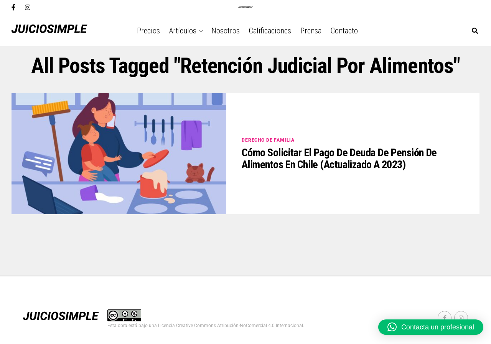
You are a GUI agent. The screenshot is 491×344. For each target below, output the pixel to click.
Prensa (310, 30)
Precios (148, 30)
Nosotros (225, 30)
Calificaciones (270, 30)
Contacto (344, 30)
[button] (430, 327)
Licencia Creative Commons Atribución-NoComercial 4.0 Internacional (230, 325)
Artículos (182, 30)
